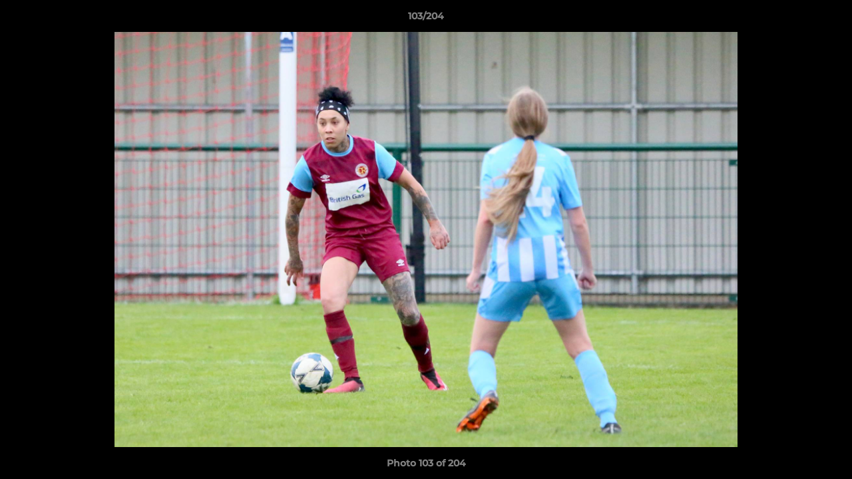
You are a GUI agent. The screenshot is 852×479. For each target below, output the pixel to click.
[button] (828, 19)
